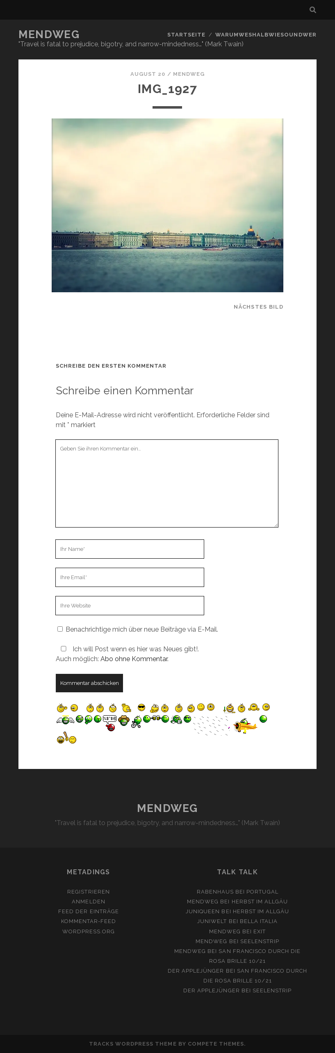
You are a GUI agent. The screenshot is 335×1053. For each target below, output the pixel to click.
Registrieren (88, 892)
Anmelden (88, 901)
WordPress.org (88, 931)
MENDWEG (49, 34)
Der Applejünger (196, 971)
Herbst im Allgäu (260, 901)
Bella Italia (259, 921)
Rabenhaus (215, 892)
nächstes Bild (258, 307)
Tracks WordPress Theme (133, 1044)
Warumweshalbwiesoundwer (266, 35)
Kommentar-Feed (88, 921)
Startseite (186, 35)
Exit (259, 931)
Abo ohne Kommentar (133, 659)
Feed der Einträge (88, 911)
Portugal (262, 892)
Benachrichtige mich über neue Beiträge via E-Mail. (142, 629)
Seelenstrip (259, 941)
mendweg (189, 74)
